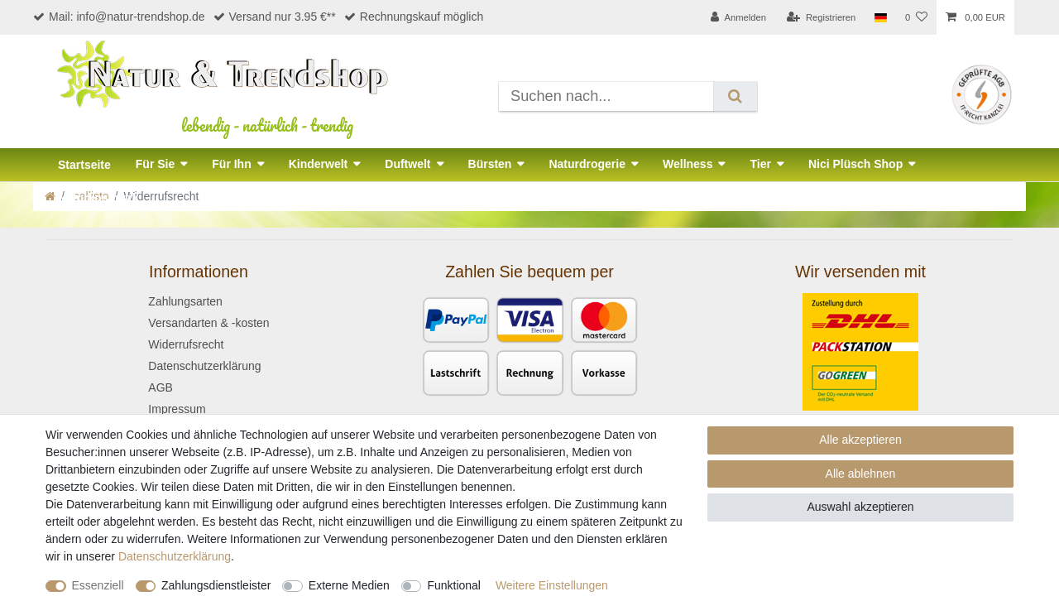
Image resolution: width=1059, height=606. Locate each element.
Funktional (454, 585)
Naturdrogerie (587, 164)
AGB (160, 387)
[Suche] (735, 96)
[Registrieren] (821, 17)
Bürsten (490, 164)
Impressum (176, 409)
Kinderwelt (318, 164)
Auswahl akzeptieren (860, 506)
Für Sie (155, 164)
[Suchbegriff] (606, 96)
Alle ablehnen (861, 473)
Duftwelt (407, 164)
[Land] (880, 17)
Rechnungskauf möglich (413, 16)
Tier (760, 164)
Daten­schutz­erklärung (174, 556)
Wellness (687, 164)
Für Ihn (231, 164)
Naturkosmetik (98, 197)
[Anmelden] (738, 17)
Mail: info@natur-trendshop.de (119, 16)
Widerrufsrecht (185, 344)
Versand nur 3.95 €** (274, 16)
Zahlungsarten (185, 301)
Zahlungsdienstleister (216, 585)
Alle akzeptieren (860, 439)
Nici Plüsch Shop (855, 164)
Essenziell (98, 585)
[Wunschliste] (916, 17)
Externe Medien (349, 585)
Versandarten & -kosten (208, 322)
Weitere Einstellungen (552, 585)
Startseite (84, 164)
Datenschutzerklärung (204, 366)
